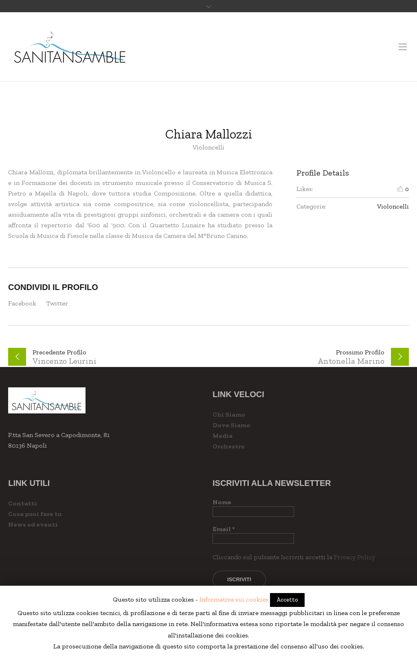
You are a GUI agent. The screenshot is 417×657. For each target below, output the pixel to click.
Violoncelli (393, 206)
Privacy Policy (354, 557)
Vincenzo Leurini (65, 361)
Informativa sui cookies (234, 599)
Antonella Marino (351, 361)
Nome (222, 502)
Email (224, 529)
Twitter (57, 303)
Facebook (22, 303)
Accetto (287, 599)
